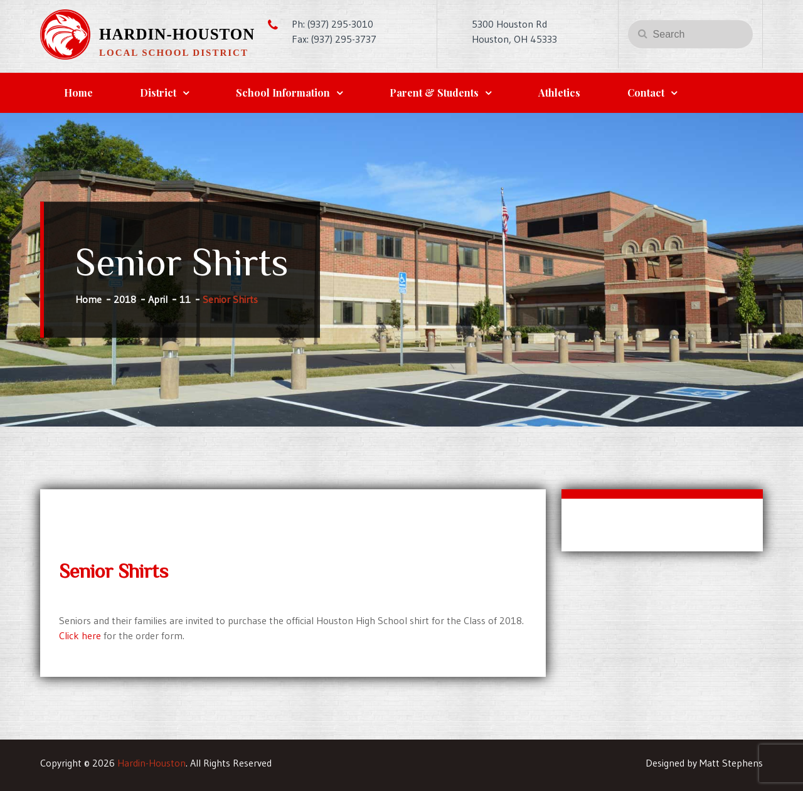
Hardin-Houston (177, 34)
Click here (80, 635)
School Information (283, 92)
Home (78, 92)
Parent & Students (434, 92)
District (158, 92)
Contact (645, 92)
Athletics (559, 92)
